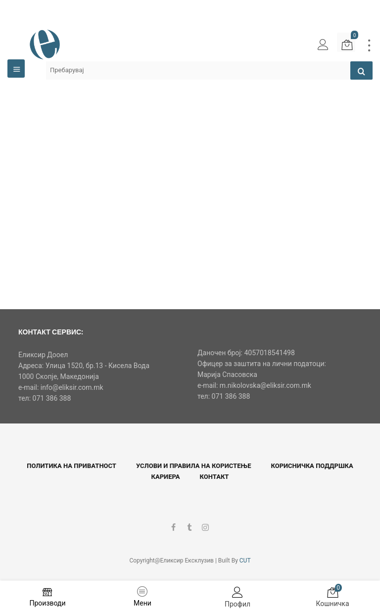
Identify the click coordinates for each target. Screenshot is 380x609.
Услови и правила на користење (193, 465)
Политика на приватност (71, 465)
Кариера (165, 476)
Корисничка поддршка (312, 465)
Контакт (214, 476)
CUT (245, 560)
